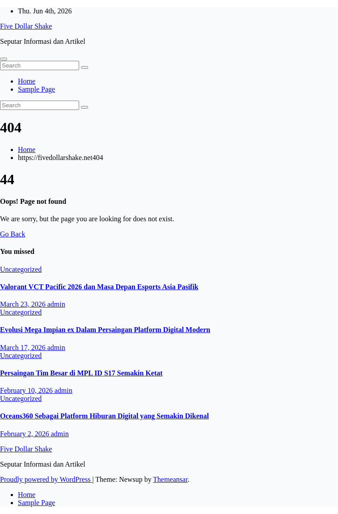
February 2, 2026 (25, 434)
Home (26, 81)
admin (56, 304)
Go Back (12, 234)
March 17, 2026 (23, 347)
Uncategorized (21, 269)
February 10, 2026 (27, 390)
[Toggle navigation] (3, 59)
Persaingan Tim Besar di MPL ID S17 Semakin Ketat (81, 373)
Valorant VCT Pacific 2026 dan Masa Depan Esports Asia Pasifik (99, 287)
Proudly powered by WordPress (46, 479)
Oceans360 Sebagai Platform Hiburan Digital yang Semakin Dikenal (104, 416)
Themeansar (170, 479)
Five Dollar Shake (26, 26)
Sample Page (36, 89)
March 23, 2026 (23, 304)
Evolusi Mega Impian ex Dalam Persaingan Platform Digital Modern (105, 329)
